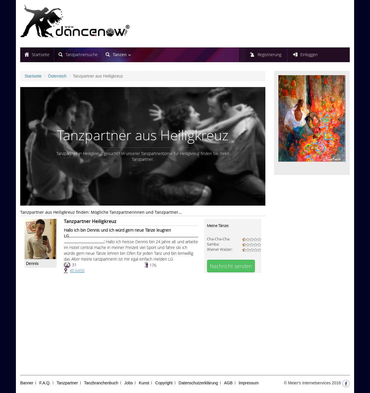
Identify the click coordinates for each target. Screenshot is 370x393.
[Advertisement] (142, 325)
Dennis (32, 263)
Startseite (40, 54)
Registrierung (269, 54)
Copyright (164, 383)
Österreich (57, 76)
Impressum (248, 383)
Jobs (128, 383)
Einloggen (309, 54)
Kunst (144, 383)
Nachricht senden (231, 266)
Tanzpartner (67, 383)
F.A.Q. (45, 383)
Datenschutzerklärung (198, 383)
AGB (228, 383)
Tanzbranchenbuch (101, 383)
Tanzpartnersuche (82, 54)
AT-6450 (77, 270)
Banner (26, 383)
